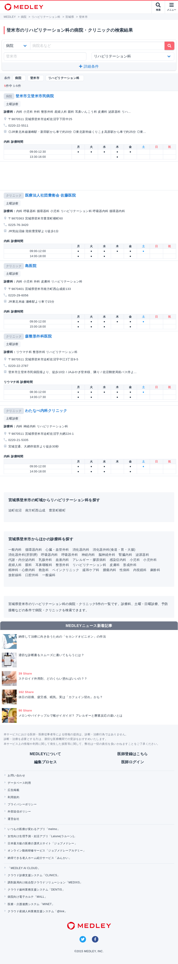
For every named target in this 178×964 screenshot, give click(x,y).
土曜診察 (12, 104)
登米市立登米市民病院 (35, 96)
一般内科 (15, 549)
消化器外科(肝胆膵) (23, 555)
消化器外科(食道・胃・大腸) (114, 549)
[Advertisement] (90, 175)
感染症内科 (118, 560)
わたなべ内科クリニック (46, 411)
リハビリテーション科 (89, 565)
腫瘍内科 (109, 570)
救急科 (44, 570)
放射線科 (15, 575)
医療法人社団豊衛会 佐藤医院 (50, 195)
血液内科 (62, 560)
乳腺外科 (45, 560)
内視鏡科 (140, 570)
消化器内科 (81, 549)
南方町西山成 (35, 510)
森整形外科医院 (38, 336)
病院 (9, 96)
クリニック (14, 195)
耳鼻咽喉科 (43, 565)
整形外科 (62, 565)
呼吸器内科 (49, 555)
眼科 (28, 565)
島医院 (30, 266)
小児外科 (150, 560)
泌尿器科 (142, 555)
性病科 (125, 570)
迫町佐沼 (15, 510)
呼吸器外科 (69, 555)
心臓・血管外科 (57, 549)
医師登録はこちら (132, 754)
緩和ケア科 (91, 570)
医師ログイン (132, 762)
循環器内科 (33, 549)
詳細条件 (89, 66)
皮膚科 (115, 565)
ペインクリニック (65, 570)
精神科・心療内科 (21, 570)
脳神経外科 (107, 555)
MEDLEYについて (45, 754)
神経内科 (88, 555)
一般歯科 (49, 575)
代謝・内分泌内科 (21, 560)
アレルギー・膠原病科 (89, 560)
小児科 (135, 560)
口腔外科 (32, 575)
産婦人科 (15, 565)
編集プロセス (45, 762)
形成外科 (130, 565)
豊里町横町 (57, 510)
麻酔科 (155, 570)
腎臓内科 (125, 555)
